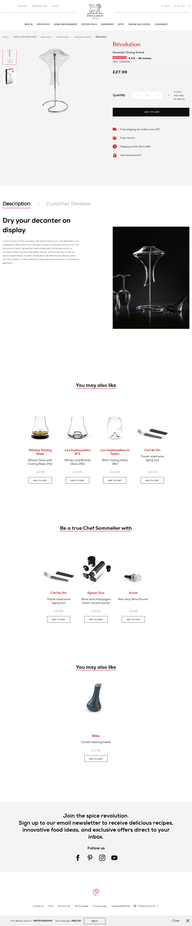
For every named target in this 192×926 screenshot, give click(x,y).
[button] (10, 61)
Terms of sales (81, 905)
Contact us (38, 905)
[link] (165, 6)
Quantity (119, 95)
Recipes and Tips (39, 6)
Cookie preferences (120, 905)
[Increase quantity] (157, 95)
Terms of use (64, 905)
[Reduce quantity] (136, 95)
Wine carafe (63, 36)
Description (16, 204)
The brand (22, 6)
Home (6, 36)
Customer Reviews (68, 204)
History (55, 6)
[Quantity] (147, 95)
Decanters (46, 36)
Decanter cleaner (83, 36)
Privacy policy (100, 905)
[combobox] (190, 6)
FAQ (51, 905)
